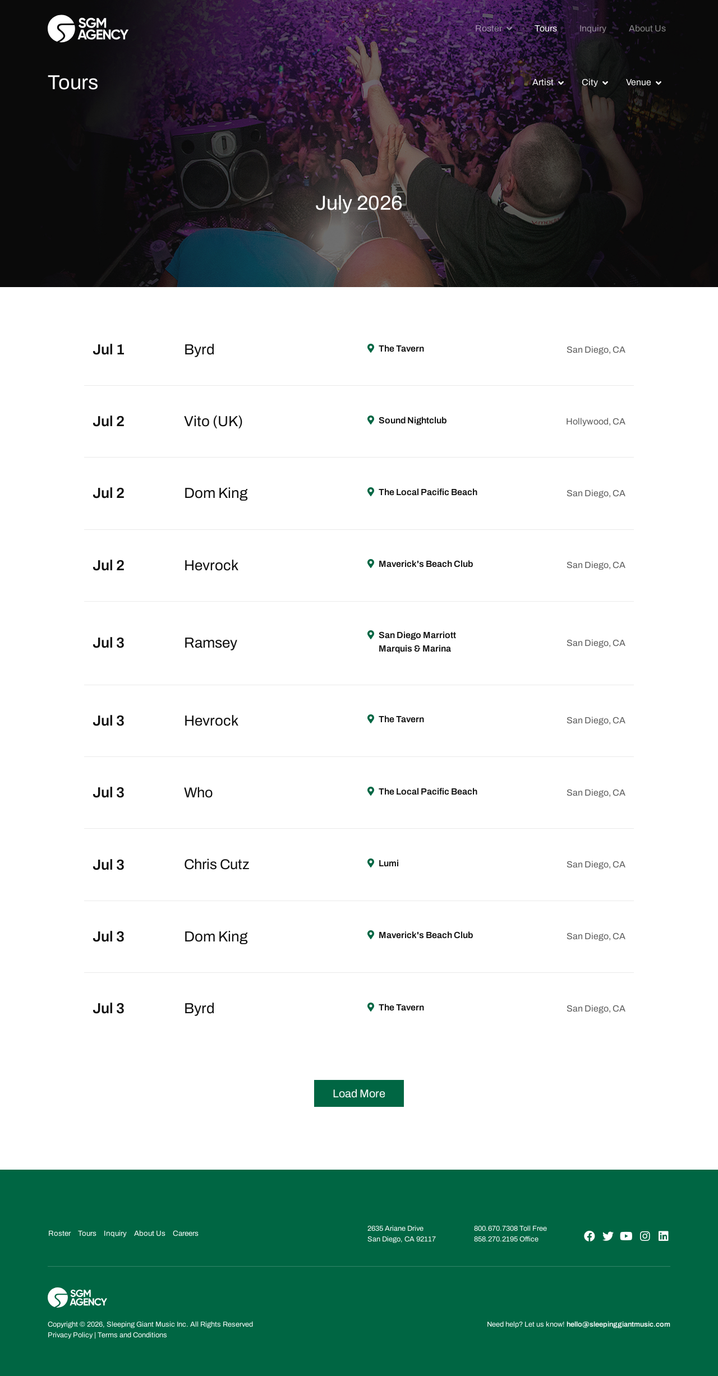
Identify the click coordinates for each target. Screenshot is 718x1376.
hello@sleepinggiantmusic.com (618, 1324)
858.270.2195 (496, 1239)
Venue (638, 82)
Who (199, 792)
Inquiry (592, 28)
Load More (359, 1093)
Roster (488, 28)
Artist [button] (543, 82)
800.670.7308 (496, 1228)
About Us (647, 28)
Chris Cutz (218, 864)
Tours (546, 28)
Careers (178, 1233)
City (590, 82)
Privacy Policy (70, 1334)
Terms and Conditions (132, 1334)
